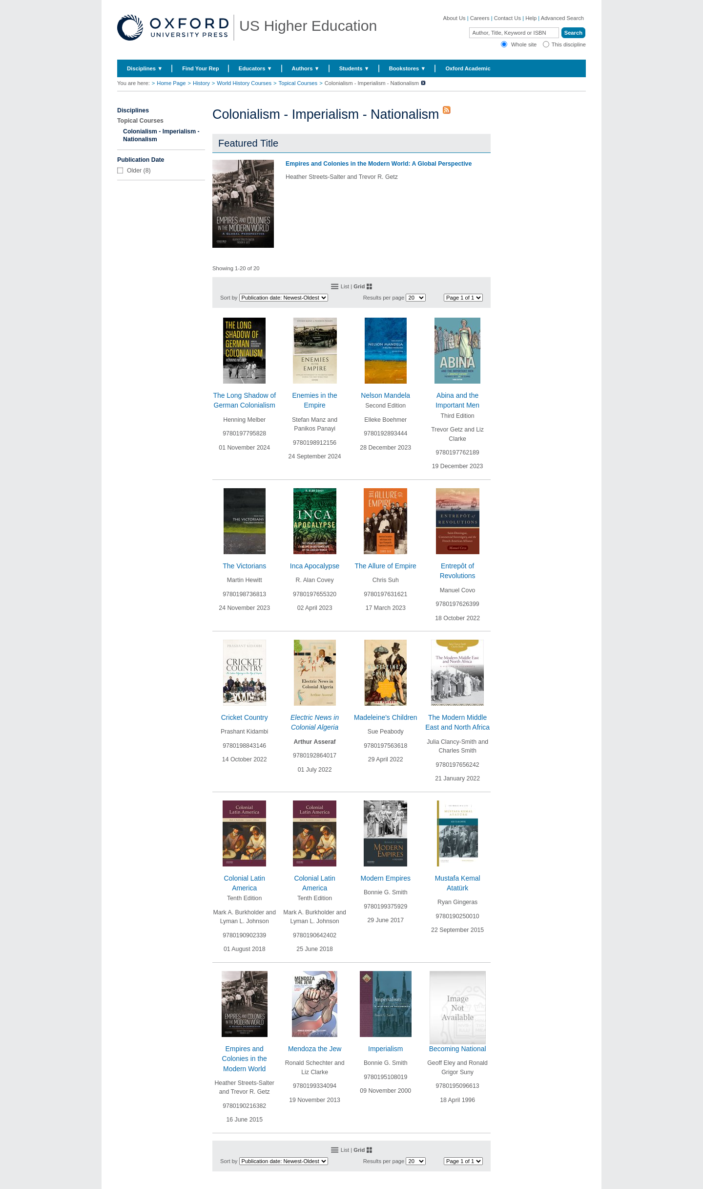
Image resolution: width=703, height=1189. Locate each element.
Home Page (171, 83)
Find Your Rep (200, 68)
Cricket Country (244, 717)
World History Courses (244, 83)
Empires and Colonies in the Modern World (244, 1059)
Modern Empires (386, 878)
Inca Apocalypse (315, 566)
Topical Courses (298, 83)
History (201, 83)
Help (531, 18)
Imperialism (385, 1049)
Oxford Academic (467, 68)
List (345, 286)
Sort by (228, 298)
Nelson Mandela (385, 395)
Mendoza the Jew (314, 1049)
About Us (454, 18)
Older (134, 170)
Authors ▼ (306, 68)
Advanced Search (562, 18)
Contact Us (507, 18)
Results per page (384, 298)
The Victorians (244, 566)
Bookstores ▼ (407, 68)
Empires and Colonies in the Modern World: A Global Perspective (379, 163)
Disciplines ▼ (145, 68)
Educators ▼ (255, 68)
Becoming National (457, 1049)
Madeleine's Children (385, 717)
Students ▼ (354, 68)
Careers (480, 18)
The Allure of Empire (385, 566)
